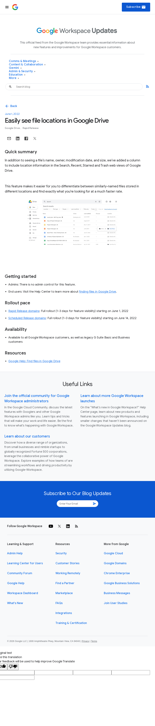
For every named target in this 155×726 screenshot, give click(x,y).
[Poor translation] (13, 667)
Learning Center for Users (25, 563)
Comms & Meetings (24, 61)
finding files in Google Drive (97, 291)
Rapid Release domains (23, 311)
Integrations (63, 613)
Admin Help (15, 553)
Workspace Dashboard (22, 593)
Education (17, 74)
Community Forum (19, 573)
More (14, 78)
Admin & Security (22, 71)
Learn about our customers (27, 436)
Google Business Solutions (122, 583)
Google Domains (115, 563)
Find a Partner (64, 583)
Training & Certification (71, 623)
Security (61, 553)
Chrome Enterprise (117, 573)
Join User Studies (115, 603)
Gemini (15, 68)
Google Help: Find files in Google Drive (34, 361)
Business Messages (117, 593)
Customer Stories (67, 563)
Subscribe (136, 7)
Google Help (15, 583)
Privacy (85, 641)
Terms (94, 641)
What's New (15, 603)
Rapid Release (31, 128)
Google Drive (12, 128)
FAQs (59, 603)
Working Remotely (67, 573)
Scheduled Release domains (27, 318)
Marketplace (64, 593)
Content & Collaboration (27, 64)
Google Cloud (113, 553)
